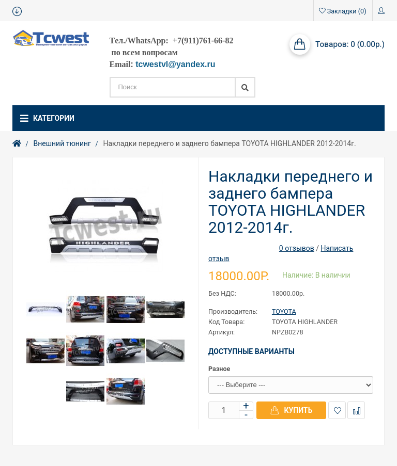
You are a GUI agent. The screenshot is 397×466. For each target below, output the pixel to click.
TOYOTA (284, 311)
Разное (219, 369)
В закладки (337, 410)
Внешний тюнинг (62, 143)
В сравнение (356, 410)
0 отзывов (296, 248)
